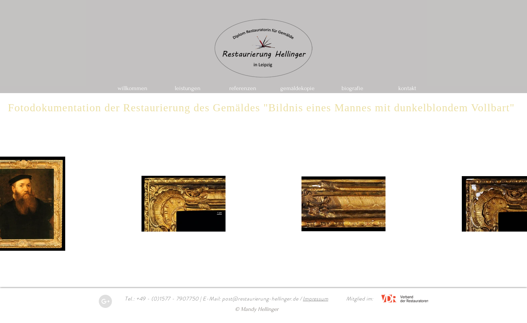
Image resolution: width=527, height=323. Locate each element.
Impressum (315, 298)
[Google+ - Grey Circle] (105, 301)
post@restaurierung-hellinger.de (260, 298)
